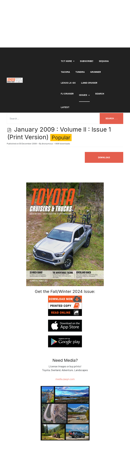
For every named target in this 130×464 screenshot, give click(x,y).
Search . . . (111, 118)
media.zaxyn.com (65, 379)
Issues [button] (84, 94)
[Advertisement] (65, 23)
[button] (67, 61)
